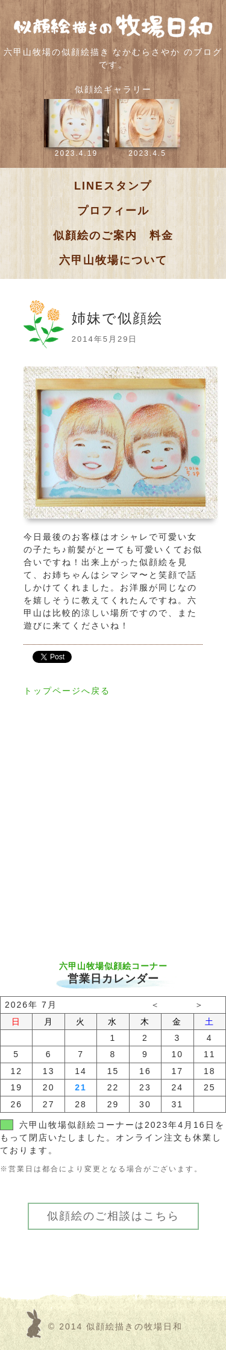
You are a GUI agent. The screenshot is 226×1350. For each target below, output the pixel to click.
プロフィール (113, 211)
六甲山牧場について (113, 260)
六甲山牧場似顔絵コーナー (113, 966)
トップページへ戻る (67, 691)
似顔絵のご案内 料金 (113, 235)
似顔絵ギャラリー (113, 89)
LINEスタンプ (113, 186)
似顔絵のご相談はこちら (113, 1216)
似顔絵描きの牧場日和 (134, 1326)
